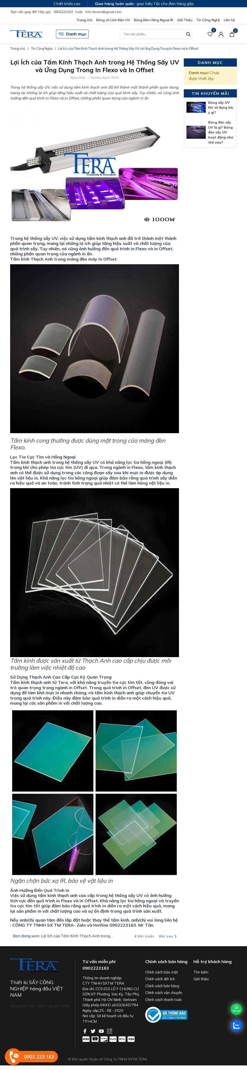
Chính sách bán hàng (162, 986)
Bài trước (145, 936)
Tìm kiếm (200, 972)
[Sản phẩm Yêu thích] (210, 34)
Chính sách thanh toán (163, 999)
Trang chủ (84, 20)
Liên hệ (229, 20)
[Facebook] (85, 1030)
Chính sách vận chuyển (163, 992)
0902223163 (63, 12)
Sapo (175, 1059)
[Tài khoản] (221, 34)
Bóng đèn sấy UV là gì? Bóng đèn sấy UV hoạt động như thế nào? (220, 132)
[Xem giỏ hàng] (231, 34)
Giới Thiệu (184, 20)
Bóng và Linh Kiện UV (113, 20)
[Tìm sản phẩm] (156, 34)
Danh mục (72, 34)
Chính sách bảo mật (161, 972)
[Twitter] (93, 1030)
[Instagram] (109, 1030)
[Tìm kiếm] (188, 33)
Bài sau (167, 936)
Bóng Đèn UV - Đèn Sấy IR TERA (40, 1005)
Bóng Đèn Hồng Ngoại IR (153, 20)
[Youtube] (102, 1030)
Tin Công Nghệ (208, 20)
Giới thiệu (201, 979)
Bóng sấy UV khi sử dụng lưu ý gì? (220, 107)
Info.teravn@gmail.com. (103, 12)
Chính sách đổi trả (160, 979)
